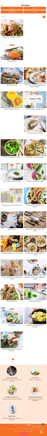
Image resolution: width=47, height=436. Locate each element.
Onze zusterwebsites (29, 431)
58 (27, 359)
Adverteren (22, 431)
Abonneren (16, 431)
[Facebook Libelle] (26, 425)
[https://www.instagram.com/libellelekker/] (28, 425)
